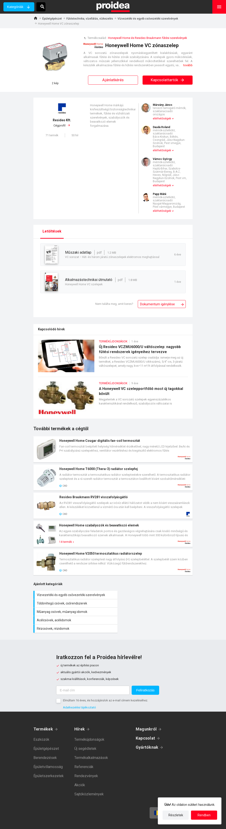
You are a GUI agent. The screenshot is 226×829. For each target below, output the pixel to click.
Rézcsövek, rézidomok (73, 612)
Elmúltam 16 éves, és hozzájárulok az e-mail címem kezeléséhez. (105, 683)
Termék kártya (113, 449)
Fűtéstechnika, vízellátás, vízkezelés (89, 18)
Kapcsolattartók (168, 80)
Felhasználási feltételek (134, 822)
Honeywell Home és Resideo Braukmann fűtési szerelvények (147, 38)
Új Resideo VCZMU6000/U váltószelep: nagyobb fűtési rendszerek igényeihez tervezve (113, 358)
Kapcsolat (145, 721)
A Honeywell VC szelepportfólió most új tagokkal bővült (113, 400)
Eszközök (41, 722)
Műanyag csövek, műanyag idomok (73, 603)
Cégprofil (62, 122)
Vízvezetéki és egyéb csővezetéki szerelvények (148, 18)
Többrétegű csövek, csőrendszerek (154, 595)
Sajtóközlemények (89, 777)
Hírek (79, 712)
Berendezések (45, 741)
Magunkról (146, 712)
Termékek (43, 712)
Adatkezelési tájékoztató (79, 690)
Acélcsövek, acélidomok (154, 603)
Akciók (79, 768)
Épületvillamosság (48, 750)
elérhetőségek (162, 118)
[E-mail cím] (93, 673)
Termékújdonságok (89, 722)
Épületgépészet (52, 18)
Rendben (204, 815)
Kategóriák (15, 7)
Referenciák (83, 750)
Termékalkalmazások (91, 741)
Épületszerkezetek (48, 759)
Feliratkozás (145, 673)
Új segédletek (85, 732)
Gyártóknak (147, 730)
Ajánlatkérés (113, 80)
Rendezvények (86, 759)
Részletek (175, 815)
